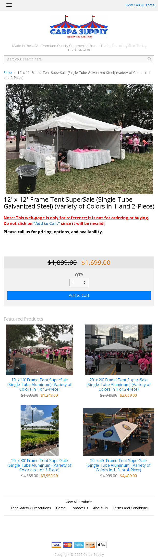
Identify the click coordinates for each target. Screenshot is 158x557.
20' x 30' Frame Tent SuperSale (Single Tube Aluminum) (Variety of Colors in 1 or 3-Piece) (39, 465)
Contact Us (79, 508)
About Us (100, 508)
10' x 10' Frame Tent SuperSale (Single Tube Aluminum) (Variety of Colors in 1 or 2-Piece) (39, 385)
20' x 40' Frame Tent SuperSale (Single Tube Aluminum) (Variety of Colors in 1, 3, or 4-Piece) (118, 465)
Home (61, 508)
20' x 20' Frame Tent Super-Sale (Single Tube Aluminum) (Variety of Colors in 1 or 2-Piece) (118, 385)
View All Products (79, 501)
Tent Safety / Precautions (31, 508)
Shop (8, 72)
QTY (79, 275)
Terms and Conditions (130, 508)
